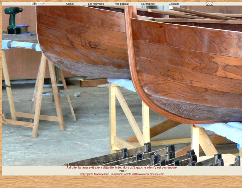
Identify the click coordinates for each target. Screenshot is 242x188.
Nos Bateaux (122, 3)
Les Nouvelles (96, 3)
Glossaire (174, 3)
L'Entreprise (147, 3)
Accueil (70, 3)
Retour (122, 171)
